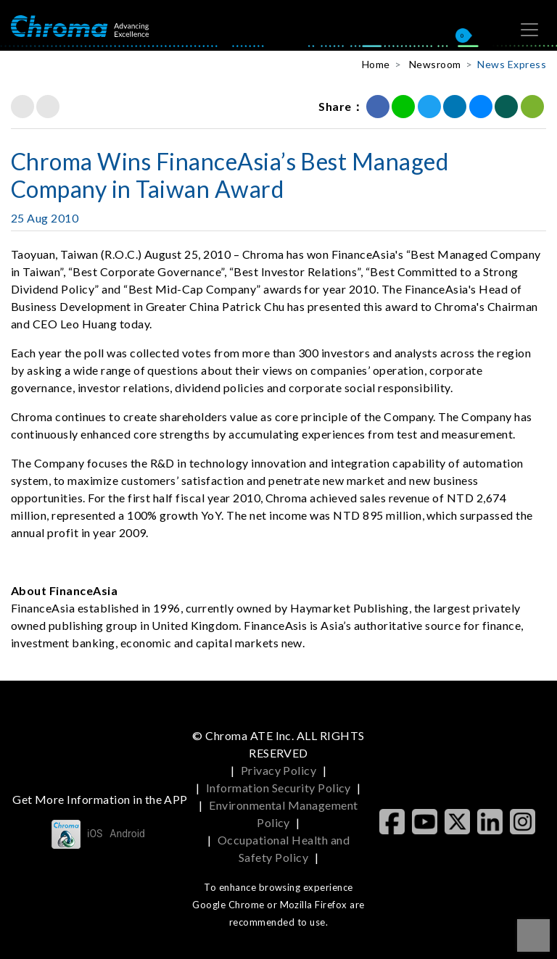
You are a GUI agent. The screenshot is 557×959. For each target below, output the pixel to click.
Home (376, 64)
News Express (511, 64)
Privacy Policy (279, 770)
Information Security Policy (278, 787)
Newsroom (435, 64)
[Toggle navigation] (529, 30)
